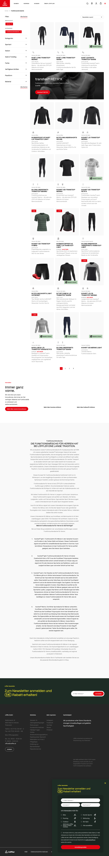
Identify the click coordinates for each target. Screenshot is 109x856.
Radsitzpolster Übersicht (38, 737)
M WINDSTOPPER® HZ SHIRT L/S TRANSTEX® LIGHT (64, 245)
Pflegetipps (33, 742)
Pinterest (49, 730)
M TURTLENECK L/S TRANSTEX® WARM (63, 294)
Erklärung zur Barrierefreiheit (35, 745)
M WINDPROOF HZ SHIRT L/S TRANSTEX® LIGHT (41, 138)
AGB (25, 852)
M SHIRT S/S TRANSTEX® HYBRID (41, 244)
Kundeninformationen (37, 727)
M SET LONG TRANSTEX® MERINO (41, 58)
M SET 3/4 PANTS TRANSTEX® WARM (88, 58)
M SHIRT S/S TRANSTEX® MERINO (65, 190)
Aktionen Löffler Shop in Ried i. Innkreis (70, 825)
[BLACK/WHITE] (33, 132)
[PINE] (92, 342)
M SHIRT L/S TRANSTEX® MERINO (90, 138)
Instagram (50, 720)
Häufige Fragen (35, 730)
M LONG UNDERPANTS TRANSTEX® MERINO (40, 190)
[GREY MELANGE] (87, 132)
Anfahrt (9, 749)
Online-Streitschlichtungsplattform (38, 733)
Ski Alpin (90, 821)
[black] (33, 52)
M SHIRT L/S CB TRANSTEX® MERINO (89, 294)
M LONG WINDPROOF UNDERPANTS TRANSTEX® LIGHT (91, 245)
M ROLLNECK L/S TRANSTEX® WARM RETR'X (42, 348)
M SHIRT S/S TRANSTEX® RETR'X (90, 190)
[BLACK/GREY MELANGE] (87, 288)
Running (70, 818)
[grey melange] (83, 184)
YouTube (49, 725)
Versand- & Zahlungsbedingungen (37, 721)
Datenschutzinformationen (39, 852)
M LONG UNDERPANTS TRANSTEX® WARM (64, 348)
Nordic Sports (90, 815)
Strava (49, 727)
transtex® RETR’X (42, 92)
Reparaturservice (35, 749)
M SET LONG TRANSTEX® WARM (65, 58)
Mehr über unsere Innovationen (16, 409)
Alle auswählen (87, 825)
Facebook (50, 723)
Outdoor (70, 821)
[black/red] (58, 238)
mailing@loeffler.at (90, 840)
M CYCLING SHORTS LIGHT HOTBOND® (42, 294)
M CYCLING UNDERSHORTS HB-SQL (66, 138)
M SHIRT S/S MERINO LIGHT (91, 347)
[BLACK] (62, 52)
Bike (70, 815)
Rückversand (34, 725)
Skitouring (90, 818)
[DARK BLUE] (58, 52)
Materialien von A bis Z (37, 739)
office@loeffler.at (10, 743)
